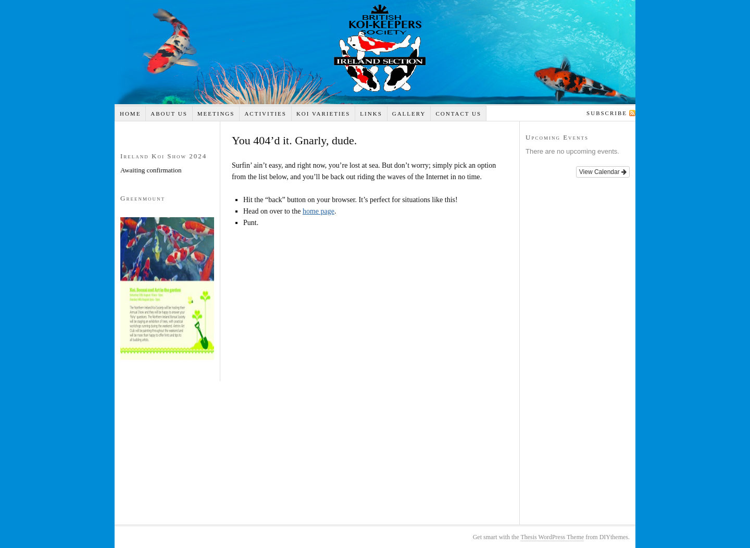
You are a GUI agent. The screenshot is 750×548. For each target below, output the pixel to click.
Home (130, 113)
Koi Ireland (375, 52)
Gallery (409, 113)
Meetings (216, 113)
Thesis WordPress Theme (552, 537)
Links (371, 113)
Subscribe (606, 113)
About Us (169, 113)
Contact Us (458, 113)
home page (318, 211)
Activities (265, 113)
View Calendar (603, 172)
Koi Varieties (323, 113)
